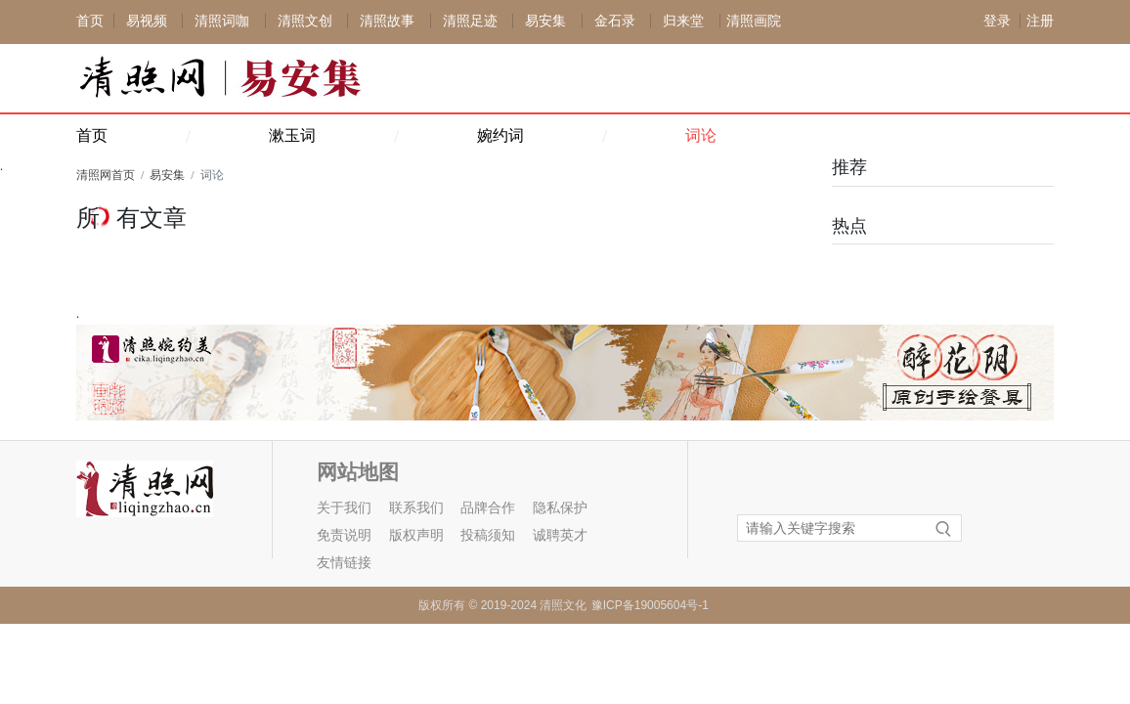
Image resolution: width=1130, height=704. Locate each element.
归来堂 (683, 21)
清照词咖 (222, 21)
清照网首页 (105, 175)
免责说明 (344, 535)
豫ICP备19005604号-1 (650, 605)
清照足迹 (470, 21)
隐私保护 (560, 508)
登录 (997, 21)
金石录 (614, 21)
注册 (1040, 21)
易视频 (146, 21)
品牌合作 (487, 508)
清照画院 (753, 21)
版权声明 (416, 535)
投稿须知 (487, 535)
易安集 (545, 21)
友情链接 (344, 562)
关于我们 (344, 508)
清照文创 (305, 21)
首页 (90, 21)
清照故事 (387, 21)
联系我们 (416, 508)
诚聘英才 (560, 535)
